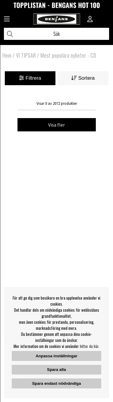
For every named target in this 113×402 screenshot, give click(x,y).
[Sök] (56, 34)
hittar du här (89, 346)
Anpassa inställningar (56, 356)
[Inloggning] (90, 19)
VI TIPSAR (26, 55)
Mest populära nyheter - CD (68, 55)
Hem (6, 55)
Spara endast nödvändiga (56, 383)
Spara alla (56, 369)
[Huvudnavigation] (7, 20)
